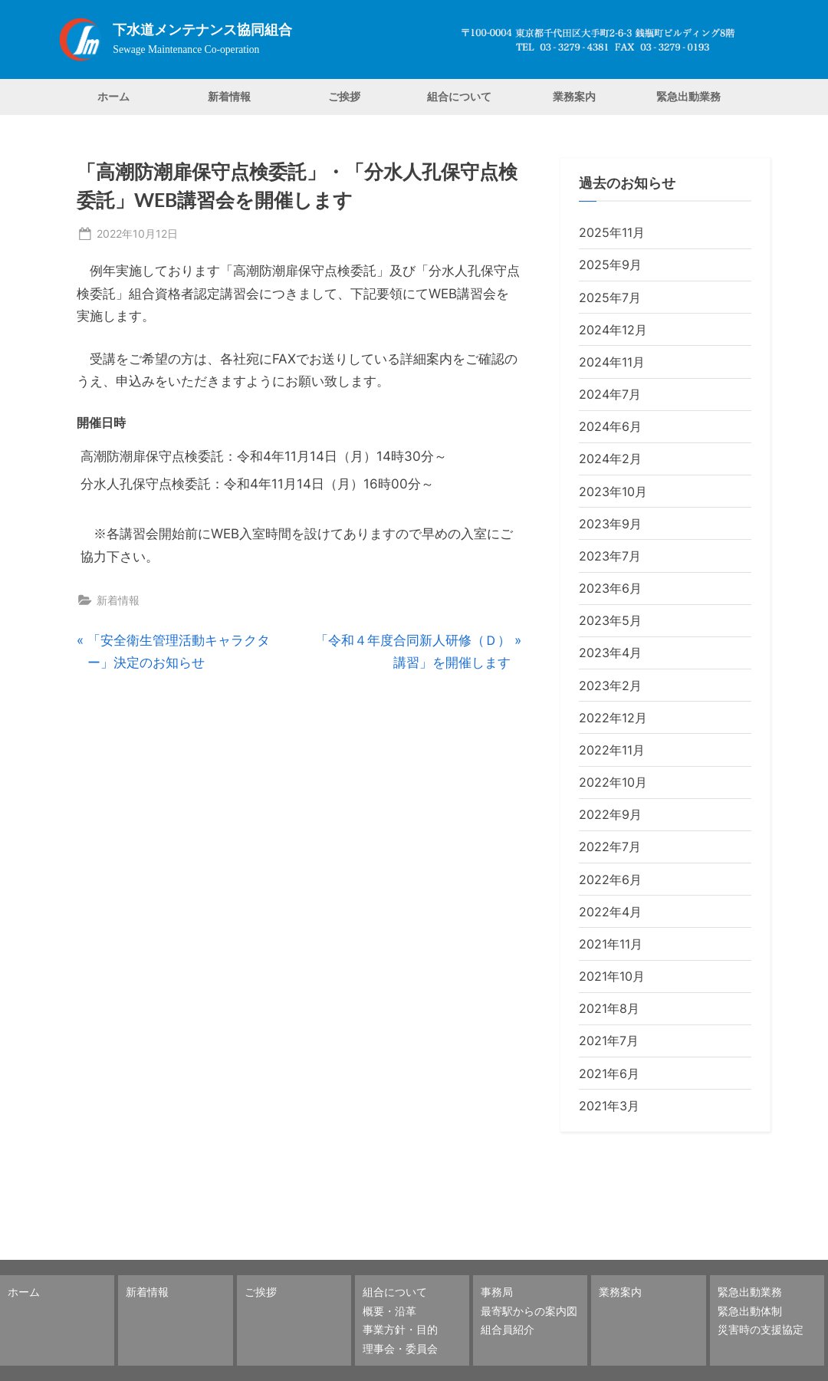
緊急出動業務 (688, 96)
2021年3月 (609, 1105)
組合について (459, 96)
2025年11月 (612, 232)
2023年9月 (610, 523)
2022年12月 (613, 717)
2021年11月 (610, 944)
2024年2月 (610, 458)
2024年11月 (612, 362)
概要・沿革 (389, 1310)
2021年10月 (612, 976)
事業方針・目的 (400, 1329)
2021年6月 (609, 1073)
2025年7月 (610, 297)
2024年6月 (610, 426)
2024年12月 (613, 329)
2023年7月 (610, 556)
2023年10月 (613, 491)
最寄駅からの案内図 (529, 1310)
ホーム (113, 96)
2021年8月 (609, 1008)
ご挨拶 (344, 96)
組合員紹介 (507, 1329)
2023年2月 (610, 685)
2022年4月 (610, 911)
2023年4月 (610, 652)
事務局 (497, 1291)
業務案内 (574, 96)
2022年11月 (612, 750)
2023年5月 (610, 620)
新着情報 (229, 96)
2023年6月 (610, 588)
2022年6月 (610, 879)
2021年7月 (609, 1040)
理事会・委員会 (400, 1348)
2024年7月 (610, 394)
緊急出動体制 (750, 1310)
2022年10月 (613, 782)
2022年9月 (610, 814)
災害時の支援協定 (760, 1329)
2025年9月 (610, 264)
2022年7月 (610, 846)
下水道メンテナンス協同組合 (202, 30)
